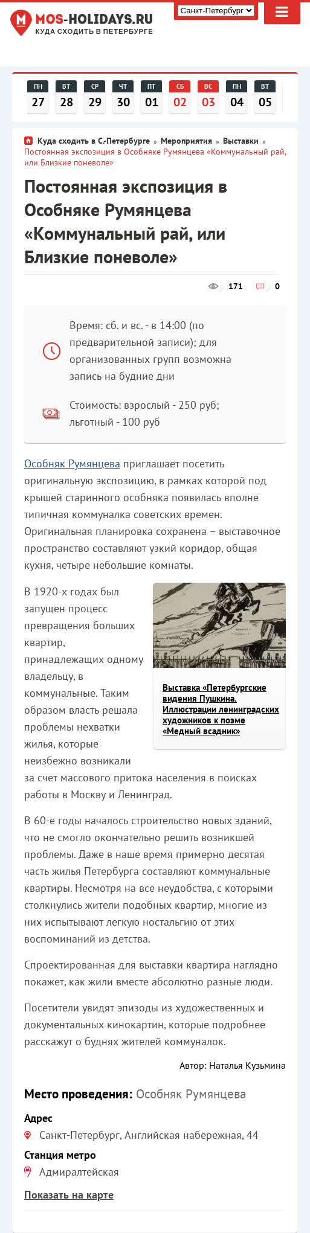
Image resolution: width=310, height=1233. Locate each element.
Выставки (241, 140)
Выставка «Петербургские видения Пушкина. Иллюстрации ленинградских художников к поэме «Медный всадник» (221, 709)
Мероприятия (186, 140)
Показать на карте (69, 1195)
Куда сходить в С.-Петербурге (93, 140)
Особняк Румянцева (72, 463)
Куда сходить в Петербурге (94, 32)
